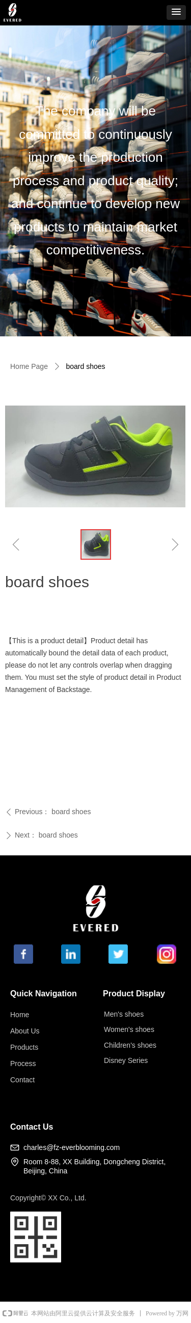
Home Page (29, 366)
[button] (176, 12)
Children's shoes (130, 1045)
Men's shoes (124, 1014)
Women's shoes (129, 1029)
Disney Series (126, 1060)
